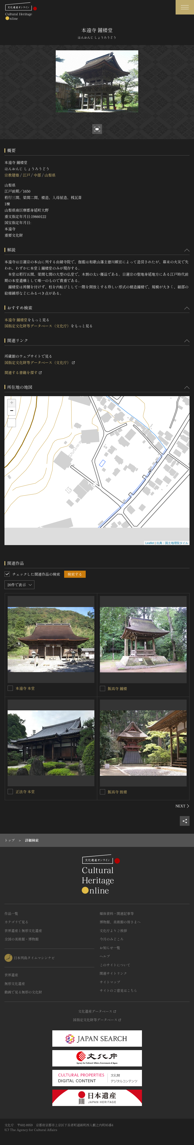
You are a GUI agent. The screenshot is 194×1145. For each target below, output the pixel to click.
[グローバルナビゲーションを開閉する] (185, 7)
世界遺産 (11, 974)
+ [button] (11, 403)
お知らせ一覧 (110, 947)
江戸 (26, 175)
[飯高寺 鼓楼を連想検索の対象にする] (102, 791)
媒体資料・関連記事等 (117, 913)
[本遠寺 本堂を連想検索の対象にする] (10, 688)
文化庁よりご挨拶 (113, 930)
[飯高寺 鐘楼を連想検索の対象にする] (102, 688)
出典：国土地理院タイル (172, 543)
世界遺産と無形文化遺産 (23, 930)
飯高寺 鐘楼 (117, 688)
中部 (37, 175)
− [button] (11, 411)
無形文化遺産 (14, 983)
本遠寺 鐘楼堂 (16, 319)
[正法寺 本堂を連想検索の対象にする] (10, 791)
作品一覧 (11, 913)
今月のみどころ (112, 939)
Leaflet (149, 543)
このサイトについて (115, 964)
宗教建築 (11, 175)
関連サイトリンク (113, 973)
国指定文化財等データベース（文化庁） (37, 325)
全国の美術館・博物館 (21, 939)
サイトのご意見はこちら (118, 990)
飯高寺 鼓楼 (117, 791)
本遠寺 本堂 (25, 688)
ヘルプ (105, 956)
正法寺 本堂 (25, 791)
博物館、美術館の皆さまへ (120, 921)
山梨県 (49, 175)
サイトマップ (110, 981)
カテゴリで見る (16, 921)
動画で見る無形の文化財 (23, 991)
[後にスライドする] (183, 806)
